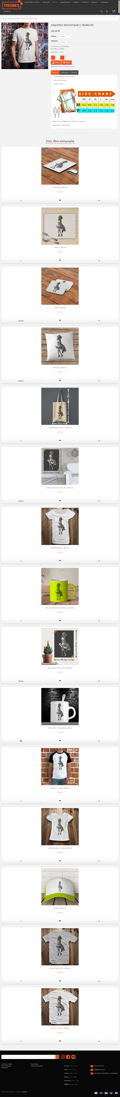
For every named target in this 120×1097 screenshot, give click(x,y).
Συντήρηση (74, 72)
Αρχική (4, 18)
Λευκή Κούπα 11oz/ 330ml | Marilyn (60, 728)
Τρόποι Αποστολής (6, 1064)
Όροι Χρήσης (34, 1064)
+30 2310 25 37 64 (99, 1066)
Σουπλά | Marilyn (60, 247)
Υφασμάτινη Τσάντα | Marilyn (60, 428)
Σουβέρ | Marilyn (60, 307)
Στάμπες (9, 18)
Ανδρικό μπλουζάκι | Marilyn (60, 968)
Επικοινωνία (4, 1067)
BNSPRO (25, 1092)
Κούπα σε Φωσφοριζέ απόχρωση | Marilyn (60, 608)
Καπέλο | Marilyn (60, 908)
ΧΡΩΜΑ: (53, 36)
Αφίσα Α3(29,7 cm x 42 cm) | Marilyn (60, 668)
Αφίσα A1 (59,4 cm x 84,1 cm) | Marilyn (60, 488)
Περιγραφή (55, 72)
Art (14, 18)
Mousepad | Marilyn (60, 187)
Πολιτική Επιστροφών (37, 1066)
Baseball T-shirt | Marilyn (60, 788)
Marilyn (18, 18)
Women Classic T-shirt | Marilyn (60, 848)
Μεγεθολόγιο (64, 72)
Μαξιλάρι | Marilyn (60, 368)
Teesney (61, 52)
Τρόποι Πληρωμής (6, 1066)
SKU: (52, 49)
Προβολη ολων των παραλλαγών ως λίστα (63, 66)
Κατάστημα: (54, 52)
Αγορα (21, 321)
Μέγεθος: (54, 41)
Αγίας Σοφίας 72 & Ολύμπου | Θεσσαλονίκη (106, 1073)
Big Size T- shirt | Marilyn (60, 1028)
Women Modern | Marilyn (60, 548)
